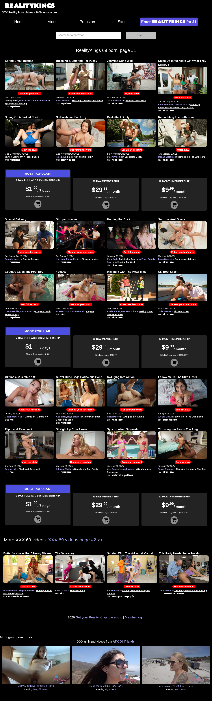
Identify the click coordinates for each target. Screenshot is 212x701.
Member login (134, 617)
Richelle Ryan (10, 590)
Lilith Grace (61, 590)
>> (100, 539)
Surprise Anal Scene (171, 219)
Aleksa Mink (164, 417)
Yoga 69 (61, 271)
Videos (54, 22)
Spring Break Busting (19, 60)
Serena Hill (10, 469)
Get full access (183, 97)
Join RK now (183, 409)
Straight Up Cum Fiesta (71, 429)
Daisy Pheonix (114, 157)
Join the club (29, 149)
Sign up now (132, 93)
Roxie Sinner (113, 311)
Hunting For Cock (118, 219)
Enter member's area (80, 93)
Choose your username (80, 252)
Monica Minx (181, 104)
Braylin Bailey (26, 590)
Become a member (80, 462)
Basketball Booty (118, 117)
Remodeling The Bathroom (176, 117)
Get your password (29, 93)
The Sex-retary (64, 553)
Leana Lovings (126, 469)
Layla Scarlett (165, 259)
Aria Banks (112, 469)
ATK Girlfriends (124, 641)
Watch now (183, 149)
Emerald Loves (165, 104)
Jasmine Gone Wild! (120, 60)
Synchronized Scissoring (123, 429)
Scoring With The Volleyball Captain (130, 553)
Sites (122, 22)
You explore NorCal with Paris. (176, 686)
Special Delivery (15, 219)
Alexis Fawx (26, 311)
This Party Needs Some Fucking (180, 553)
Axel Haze (61, 417)
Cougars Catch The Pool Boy (24, 271)
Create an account (131, 149)
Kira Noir (60, 259)
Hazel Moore (113, 417)
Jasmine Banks (115, 100)
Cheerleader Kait (13, 417)
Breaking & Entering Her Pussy (76, 60)
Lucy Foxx (141, 259)
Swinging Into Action (121, 377)
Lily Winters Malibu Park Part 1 (105, 686)
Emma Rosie (72, 259)
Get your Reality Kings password (99, 617)
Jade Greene (164, 311)
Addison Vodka (63, 469)
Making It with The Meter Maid (127, 271)
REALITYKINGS (30, 6)
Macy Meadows (40, 689)
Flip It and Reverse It (18, 429)
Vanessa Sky (62, 311)
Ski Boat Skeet (167, 271)
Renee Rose (113, 590)
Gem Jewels (25, 100)
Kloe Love (61, 157)
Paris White (180, 689)
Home (19, 22)
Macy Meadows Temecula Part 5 (36, 685)
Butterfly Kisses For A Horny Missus (27, 553)
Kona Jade (112, 259)
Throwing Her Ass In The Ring (178, 429)
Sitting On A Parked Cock (21, 117)
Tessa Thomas (165, 469)
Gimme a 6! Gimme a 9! (20, 377)
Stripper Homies (66, 219)
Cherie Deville (12, 311)
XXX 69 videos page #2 (72, 539)
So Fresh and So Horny (71, 117)
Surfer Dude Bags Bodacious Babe (79, 377)
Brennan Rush (40, 100)
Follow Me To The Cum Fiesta (177, 377)
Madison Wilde (128, 311)
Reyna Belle (73, 417)
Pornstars (88, 22)
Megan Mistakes (166, 157)
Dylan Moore (76, 311)
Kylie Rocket (62, 100)
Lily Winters (110, 689)
